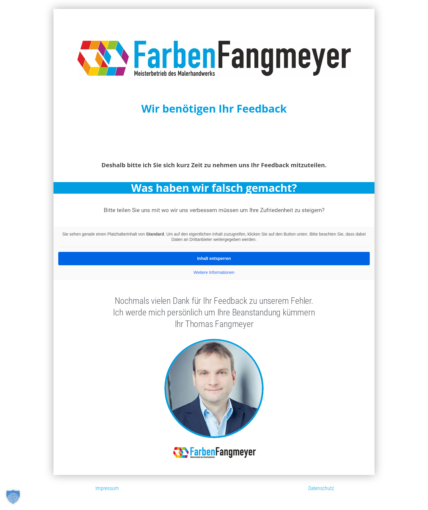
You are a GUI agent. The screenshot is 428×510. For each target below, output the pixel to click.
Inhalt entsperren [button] (214, 258)
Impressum (107, 488)
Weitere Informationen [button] (213, 272)
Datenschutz (321, 488)
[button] (13, 497)
